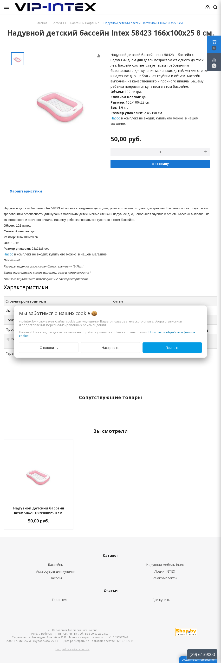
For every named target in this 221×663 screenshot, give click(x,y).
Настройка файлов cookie (72, 649)
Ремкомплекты (165, 578)
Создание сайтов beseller (198, 659)
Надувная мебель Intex (165, 564)
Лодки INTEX (165, 571)
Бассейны (56, 564)
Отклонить (49, 347)
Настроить (110, 347)
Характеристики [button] (26, 191)
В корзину (160, 163)
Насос (115, 118)
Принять (172, 347)
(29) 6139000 (202, 654)
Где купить (161, 599)
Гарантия (59, 599)
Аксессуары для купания (56, 571)
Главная (41, 23)
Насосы (56, 578)
